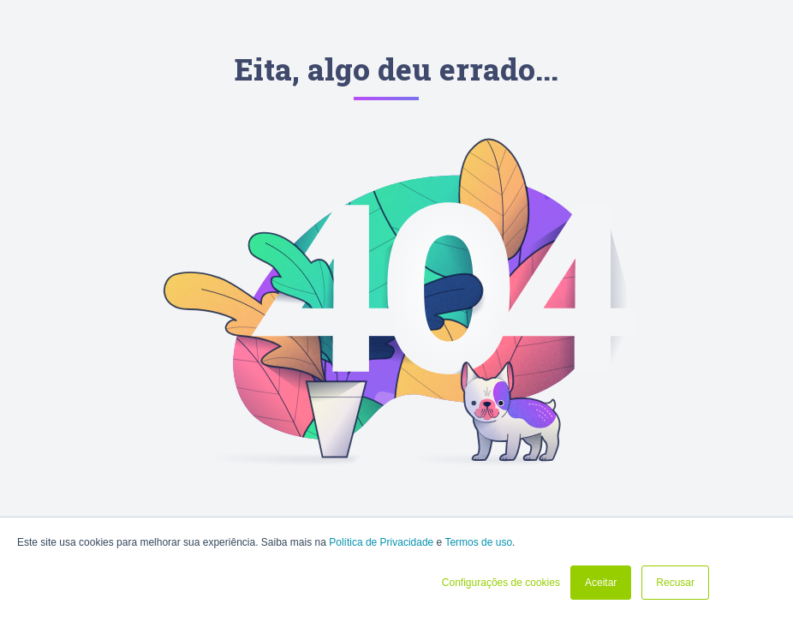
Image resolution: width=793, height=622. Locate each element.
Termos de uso (478, 542)
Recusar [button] (675, 583)
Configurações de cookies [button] (501, 583)
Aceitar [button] (601, 583)
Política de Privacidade (381, 542)
